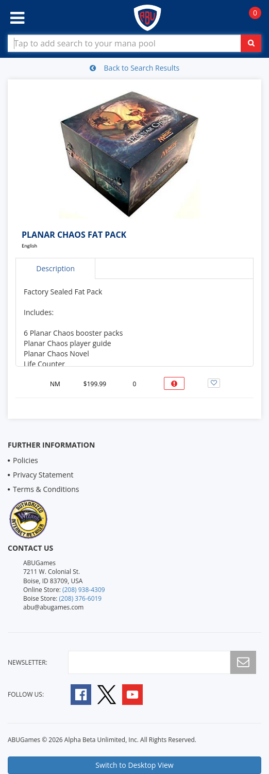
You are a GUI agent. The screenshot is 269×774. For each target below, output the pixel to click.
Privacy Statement (43, 475)
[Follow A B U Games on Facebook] (74, 694)
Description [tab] (55, 268)
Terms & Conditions (46, 489)
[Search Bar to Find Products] (134, 43)
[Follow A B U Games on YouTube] (139, 694)
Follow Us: (26, 694)
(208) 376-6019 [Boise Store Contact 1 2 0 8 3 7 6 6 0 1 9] (80, 598)
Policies (25, 460)
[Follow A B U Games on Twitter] (106, 694)
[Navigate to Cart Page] (249, 18)
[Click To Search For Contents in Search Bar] (251, 43)
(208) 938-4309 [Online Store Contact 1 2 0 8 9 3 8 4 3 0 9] (83, 589)
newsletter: (27, 662)
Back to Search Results (134, 68)
